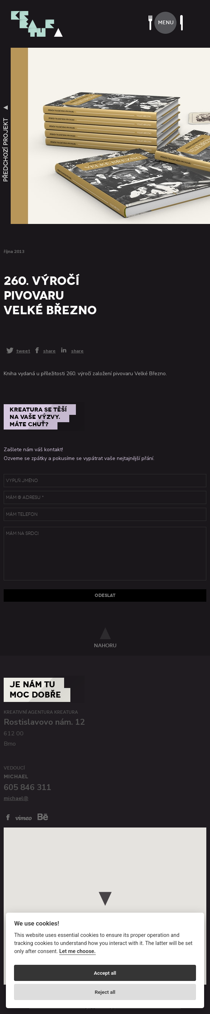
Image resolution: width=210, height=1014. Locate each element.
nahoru (105, 645)
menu (166, 22)
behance (43, 817)
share (49, 350)
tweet (23, 351)
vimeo (23, 817)
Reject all (105, 992)
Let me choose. (77, 951)
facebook (8, 817)
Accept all (105, 973)
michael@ (16, 798)
